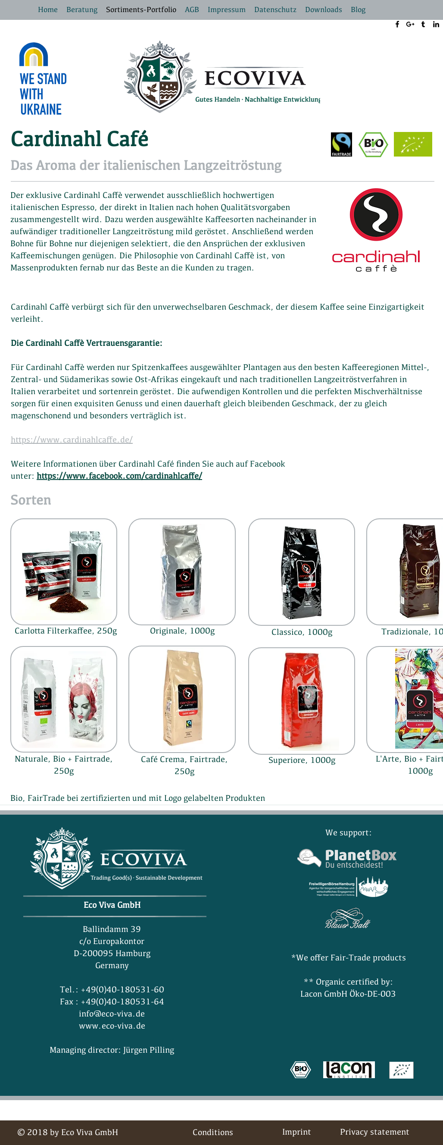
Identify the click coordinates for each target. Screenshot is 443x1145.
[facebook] (397, 24)
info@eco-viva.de (112, 1014)
